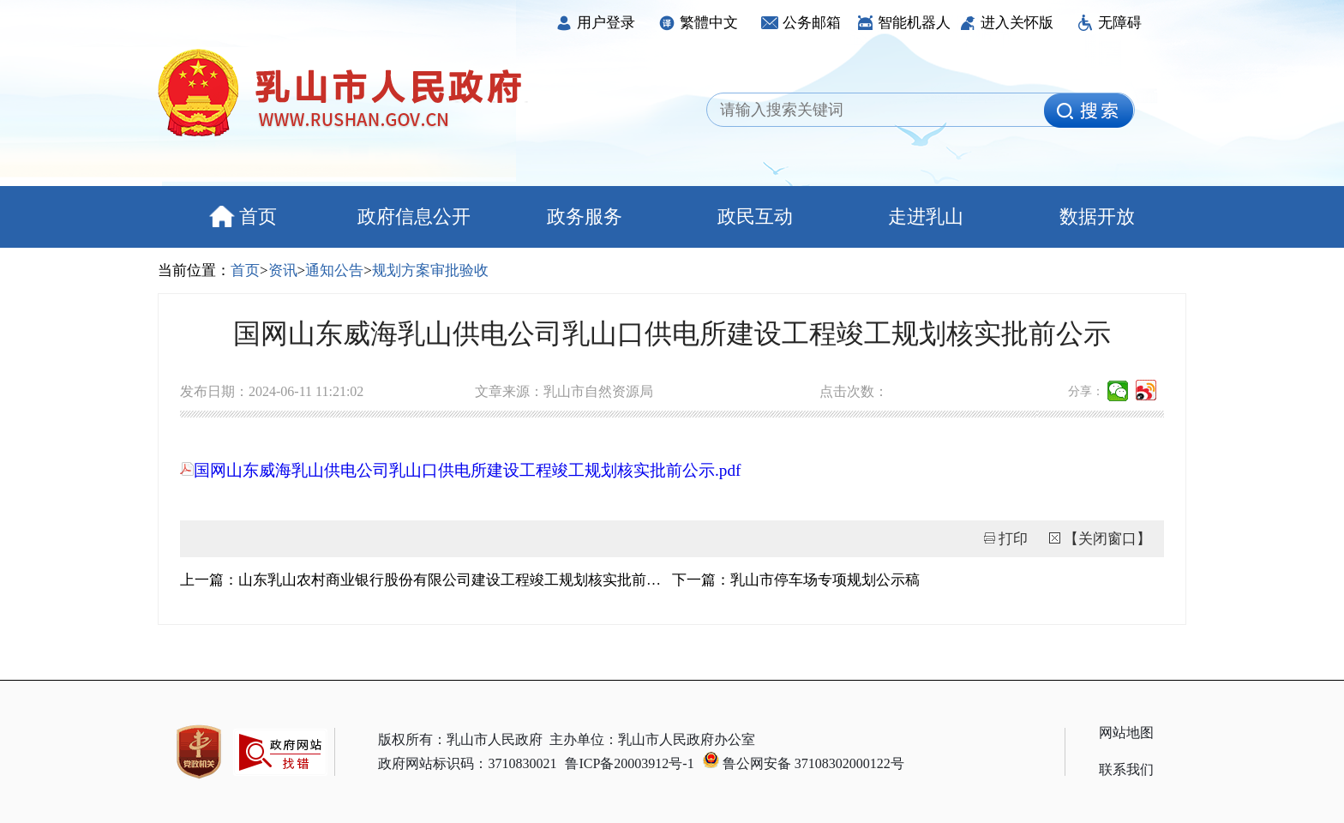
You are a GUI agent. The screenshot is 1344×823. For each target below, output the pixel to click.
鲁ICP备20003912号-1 (629, 763)
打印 (1013, 539)
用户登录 (595, 23)
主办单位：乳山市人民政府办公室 (652, 739)
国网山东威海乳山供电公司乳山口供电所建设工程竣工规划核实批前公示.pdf (460, 470)
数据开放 (1097, 216)
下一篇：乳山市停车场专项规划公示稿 (796, 580)
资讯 (282, 270)
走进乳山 (925, 216)
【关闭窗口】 (1107, 539)
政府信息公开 (414, 216)
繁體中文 (698, 23)
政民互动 (755, 216)
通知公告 (334, 270)
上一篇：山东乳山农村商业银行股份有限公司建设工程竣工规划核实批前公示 (426, 580)
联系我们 (1126, 769)
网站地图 (1126, 732)
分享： (1086, 391)
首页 (243, 216)
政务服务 (584, 216)
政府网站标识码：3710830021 (467, 763)
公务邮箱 (801, 23)
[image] (1088, 110)
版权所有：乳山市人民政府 (460, 739)
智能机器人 (903, 23)
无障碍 (1109, 23)
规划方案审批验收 (430, 270)
